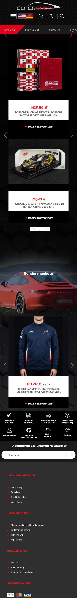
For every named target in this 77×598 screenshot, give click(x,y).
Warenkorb (16, 502)
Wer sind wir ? (18, 534)
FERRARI (54, 29)
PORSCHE (9, 29)
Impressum (16, 539)
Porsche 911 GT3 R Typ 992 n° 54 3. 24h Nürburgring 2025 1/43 (38, 205)
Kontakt (15, 562)
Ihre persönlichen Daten (22, 572)
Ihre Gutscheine (18, 497)
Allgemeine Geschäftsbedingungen (28, 525)
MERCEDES (32, 29)
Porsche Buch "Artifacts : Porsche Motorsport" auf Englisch (38, 114)
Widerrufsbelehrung (20, 530)
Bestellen (15, 492)
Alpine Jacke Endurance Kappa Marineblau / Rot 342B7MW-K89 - (38, 391)
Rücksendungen (18, 567)
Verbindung (16, 487)
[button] (6, 35)
